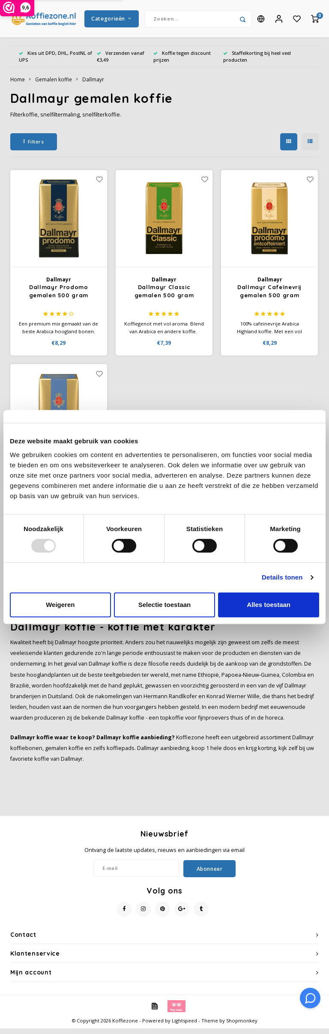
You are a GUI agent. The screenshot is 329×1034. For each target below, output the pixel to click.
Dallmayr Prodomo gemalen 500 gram (58, 297)
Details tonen (282, 577)
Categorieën (111, 21)
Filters (34, 146)
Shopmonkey (241, 1026)
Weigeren (60, 604)
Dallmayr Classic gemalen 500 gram (164, 297)
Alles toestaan (268, 604)
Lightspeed (184, 1026)
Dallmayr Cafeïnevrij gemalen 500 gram (269, 297)
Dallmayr (93, 84)
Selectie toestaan (164, 604)
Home (17, 84)
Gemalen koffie (53, 84)
